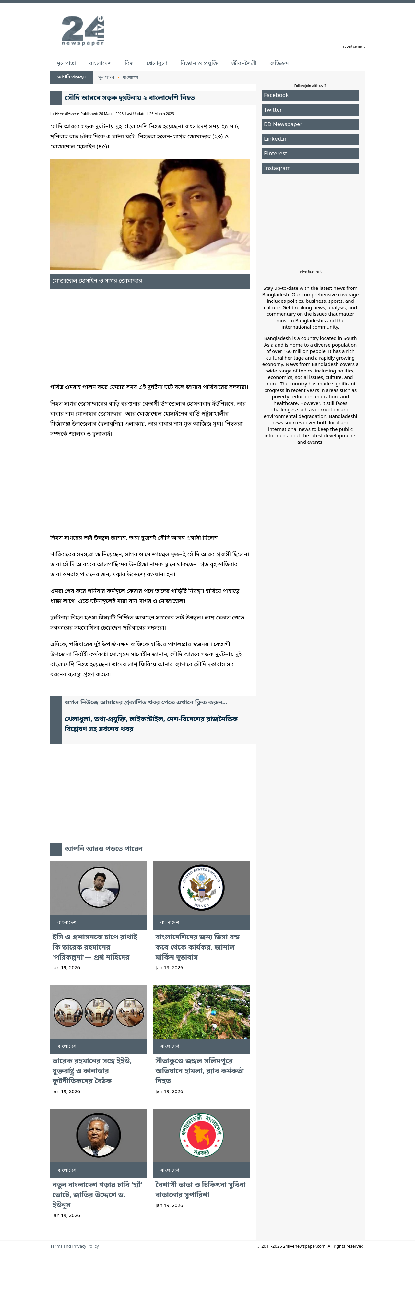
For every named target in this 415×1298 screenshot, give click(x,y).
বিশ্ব (129, 63)
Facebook (276, 95)
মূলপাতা (66, 63)
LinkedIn (275, 139)
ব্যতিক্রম (279, 63)
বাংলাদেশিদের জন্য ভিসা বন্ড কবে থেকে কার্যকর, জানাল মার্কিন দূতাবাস (198, 947)
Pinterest (275, 154)
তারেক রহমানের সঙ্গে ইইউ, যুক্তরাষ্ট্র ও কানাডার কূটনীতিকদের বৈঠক (92, 1071)
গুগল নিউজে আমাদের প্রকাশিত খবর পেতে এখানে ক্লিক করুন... (146, 703)
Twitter (273, 110)
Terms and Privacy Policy (74, 1246)
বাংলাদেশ (100, 63)
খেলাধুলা (157, 63)
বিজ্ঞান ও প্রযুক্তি (200, 63)
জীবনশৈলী (243, 63)
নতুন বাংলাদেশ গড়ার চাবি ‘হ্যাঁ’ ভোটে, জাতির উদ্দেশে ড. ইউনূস (97, 1195)
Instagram (277, 168)
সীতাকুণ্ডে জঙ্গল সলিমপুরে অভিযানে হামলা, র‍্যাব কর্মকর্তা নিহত (200, 1071)
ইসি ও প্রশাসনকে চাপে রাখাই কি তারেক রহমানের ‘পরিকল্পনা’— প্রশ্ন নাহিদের (95, 947)
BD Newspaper (283, 124)
